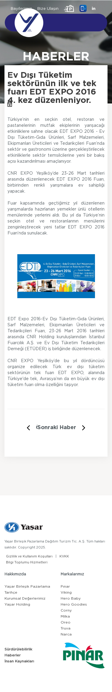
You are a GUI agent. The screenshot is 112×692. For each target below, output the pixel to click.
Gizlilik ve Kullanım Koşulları (29, 556)
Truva (65, 628)
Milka (65, 616)
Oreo (65, 622)
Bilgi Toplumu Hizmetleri (26, 562)
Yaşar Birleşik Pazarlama (27, 586)
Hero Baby (71, 598)
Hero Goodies (74, 604)
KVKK (64, 556)
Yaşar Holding (17, 604)
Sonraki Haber (56, 427)
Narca (66, 634)
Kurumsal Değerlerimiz (24, 598)
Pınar (65, 586)
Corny (66, 610)
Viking (66, 592)
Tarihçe (10, 592)
